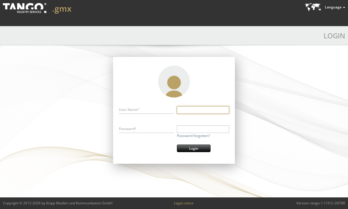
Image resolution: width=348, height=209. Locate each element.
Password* (128, 128)
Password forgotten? (193, 135)
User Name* (129, 109)
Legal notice (183, 203)
